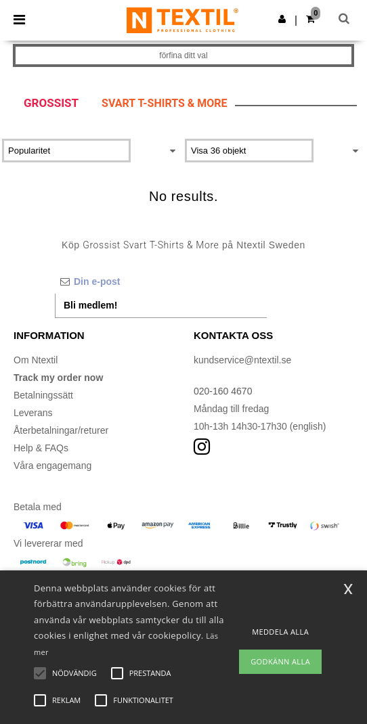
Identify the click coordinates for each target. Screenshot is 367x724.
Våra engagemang (52, 465)
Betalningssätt (43, 395)
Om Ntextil (36, 360)
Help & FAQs (41, 448)
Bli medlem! (90, 305)
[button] (282, 19)
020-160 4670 (223, 391)
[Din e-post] (161, 281)
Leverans (33, 412)
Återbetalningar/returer (61, 430)
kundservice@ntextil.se (242, 360)
